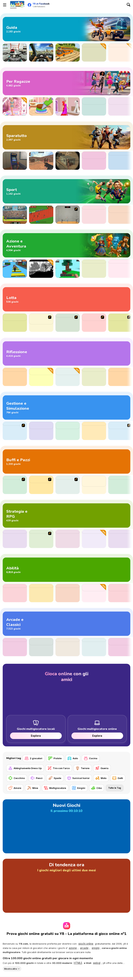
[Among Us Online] (94, 269)
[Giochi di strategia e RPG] (66, 515)
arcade (84, 947)
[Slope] (67, 593)
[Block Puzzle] (67, 647)
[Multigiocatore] (55, 788)
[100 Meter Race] (41, 215)
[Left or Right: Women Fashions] (120, 106)
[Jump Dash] (15, 593)
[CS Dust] (41, 161)
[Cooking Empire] (94, 431)
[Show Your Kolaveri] (41, 485)
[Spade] (55, 778)
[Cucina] (91, 758)
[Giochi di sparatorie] (66, 137)
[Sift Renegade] (67, 323)
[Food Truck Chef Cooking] (67, 431)
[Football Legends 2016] (15, 215)
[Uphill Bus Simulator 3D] (67, 52)
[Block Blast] (94, 647)
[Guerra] (102, 768)
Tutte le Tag (114, 788)
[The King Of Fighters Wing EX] (120, 323)
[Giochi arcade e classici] (66, 624)
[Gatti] (117, 778)
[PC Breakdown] (67, 485)
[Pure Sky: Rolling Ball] (120, 647)
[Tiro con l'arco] (58, 768)
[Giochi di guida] (66, 29)
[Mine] (32, 788)
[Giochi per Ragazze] (66, 83)
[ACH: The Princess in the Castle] (41, 269)
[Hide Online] (15, 161)
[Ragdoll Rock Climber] (120, 593)
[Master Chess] (15, 377)
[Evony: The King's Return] (94, 161)
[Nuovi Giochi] (66, 826)
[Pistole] (55, 758)
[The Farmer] (15, 431)
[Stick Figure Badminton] (67, 215)
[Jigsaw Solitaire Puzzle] (94, 593)
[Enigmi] (79, 788)
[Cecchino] (16, 778)
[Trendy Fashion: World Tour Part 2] (94, 106)
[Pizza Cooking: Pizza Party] (41, 431)
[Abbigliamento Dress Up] (25, 768)
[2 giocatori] (33, 758)
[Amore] (15, 788)
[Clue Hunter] (120, 269)
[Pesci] (37, 778)
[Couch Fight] (94, 539)
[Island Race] (67, 539)
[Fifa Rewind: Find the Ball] (120, 215)
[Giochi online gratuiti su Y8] (17, 5)
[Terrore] (82, 768)
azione (73, 947)
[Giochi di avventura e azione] (66, 245)
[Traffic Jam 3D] (41, 52)
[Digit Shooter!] (15, 647)
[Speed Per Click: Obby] (15, 269)
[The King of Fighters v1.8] (94, 323)
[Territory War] (15, 539)
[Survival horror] (78, 778)
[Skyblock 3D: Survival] (67, 269)
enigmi (95, 947)
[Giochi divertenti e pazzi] (66, 461)
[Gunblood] (120, 161)
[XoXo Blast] (94, 377)
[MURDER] (15, 485)
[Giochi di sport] (66, 191)
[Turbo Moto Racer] (15, 52)
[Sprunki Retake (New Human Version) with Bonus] (94, 485)
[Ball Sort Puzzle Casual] (41, 377)
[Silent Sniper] (67, 161)
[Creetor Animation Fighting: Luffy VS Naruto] (41, 323)
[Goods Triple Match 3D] (67, 377)
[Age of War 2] (41, 539)
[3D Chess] (120, 539)
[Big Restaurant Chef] (120, 431)
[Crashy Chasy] (120, 52)
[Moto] (101, 778)
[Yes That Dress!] (67, 106)
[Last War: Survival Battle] (41, 647)
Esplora (36, 735)
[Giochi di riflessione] (66, 353)
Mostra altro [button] (10, 968)
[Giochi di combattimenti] (66, 299)
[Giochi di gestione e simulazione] (66, 407)
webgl (96, 962)
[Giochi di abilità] (66, 570)
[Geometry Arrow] (41, 593)
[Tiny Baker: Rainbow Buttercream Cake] (41, 106)
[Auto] (72, 758)
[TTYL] (120, 485)
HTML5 (78, 962)
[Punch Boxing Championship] (15, 323)
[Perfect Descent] (94, 52)
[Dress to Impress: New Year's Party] (15, 106)
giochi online (85, 943)
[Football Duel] (94, 215)
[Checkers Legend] (120, 377)
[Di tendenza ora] (66, 886)
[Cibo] (96, 788)
